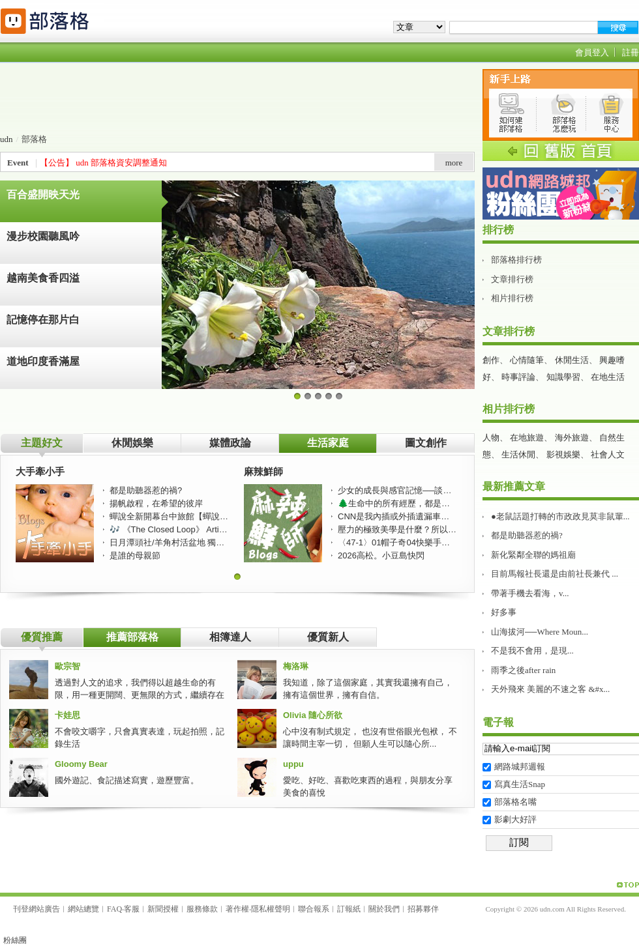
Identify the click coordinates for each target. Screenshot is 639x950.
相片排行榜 (512, 298)
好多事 (503, 612)
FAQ (114, 909)
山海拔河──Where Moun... (539, 632)
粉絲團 (15, 940)
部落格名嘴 (515, 802)
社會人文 (608, 454)
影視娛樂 (563, 454)
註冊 (630, 52)
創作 (491, 360)
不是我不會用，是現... (532, 650)
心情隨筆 (527, 360)
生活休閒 (518, 454)
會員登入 (592, 52)
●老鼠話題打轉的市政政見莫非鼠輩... (560, 516)
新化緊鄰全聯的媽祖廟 (533, 555)
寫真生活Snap (519, 784)
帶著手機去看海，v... (530, 593)
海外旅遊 (572, 437)
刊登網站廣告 (36, 909)
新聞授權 (163, 909)
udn (6, 139)
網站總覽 (83, 909)
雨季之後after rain (523, 670)
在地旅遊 (527, 437)
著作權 (237, 909)
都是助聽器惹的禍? (527, 535)
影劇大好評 (515, 819)
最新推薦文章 (514, 486)
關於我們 (384, 909)
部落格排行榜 (516, 260)
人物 (491, 437)
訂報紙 (349, 909)
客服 (132, 909)
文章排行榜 (512, 279)
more (454, 162)
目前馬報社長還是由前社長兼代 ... (554, 574)
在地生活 (608, 377)
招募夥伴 (423, 909)
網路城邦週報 (519, 766)
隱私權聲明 (270, 909)
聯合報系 (313, 909)
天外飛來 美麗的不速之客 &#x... (550, 689)
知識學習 (563, 377)
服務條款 (202, 909)
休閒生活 (572, 360)
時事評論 (518, 377)
